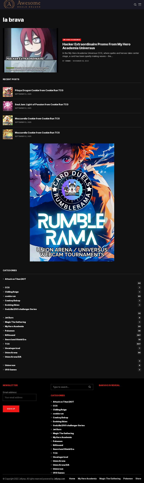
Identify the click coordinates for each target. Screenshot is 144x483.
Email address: (19, 396)
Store (138, 479)
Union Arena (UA (13, 357)
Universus (73, 365)
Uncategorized (73, 348)
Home (72, 479)
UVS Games (73, 369)
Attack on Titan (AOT (15, 279)
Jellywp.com (59, 479)
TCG (73, 344)
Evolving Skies (73, 305)
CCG (73, 287)
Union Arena (73, 352)
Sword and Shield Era (73, 339)
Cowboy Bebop (73, 300)
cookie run (73, 296)
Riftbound (73, 335)
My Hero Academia (71, 39)
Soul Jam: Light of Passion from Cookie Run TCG (41, 104)
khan (68, 61)
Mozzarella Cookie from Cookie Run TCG (37, 118)
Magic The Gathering (73, 322)
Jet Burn (73, 317)
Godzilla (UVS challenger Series (21, 309)
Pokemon (73, 330)
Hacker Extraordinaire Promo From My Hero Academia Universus (96, 46)
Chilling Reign (73, 292)
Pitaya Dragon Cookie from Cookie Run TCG (39, 90)
